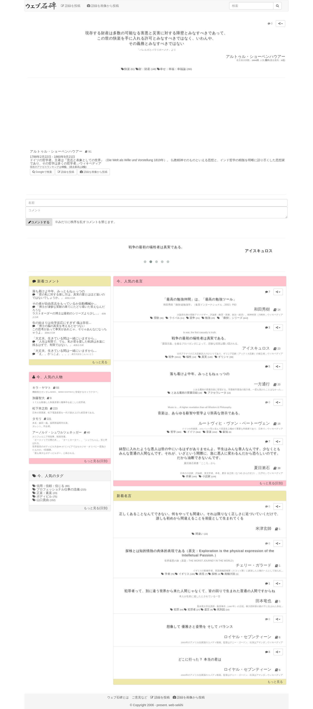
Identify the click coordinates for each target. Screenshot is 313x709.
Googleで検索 (42, 171)
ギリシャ (224, 356)
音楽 (210, 431)
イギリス (185, 573)
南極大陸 (229, 573)
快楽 (128, 69)
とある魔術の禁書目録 (185, 392)
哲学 (174, 431)
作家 (189, 476)
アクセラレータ (217, 392)
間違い (200, 533)
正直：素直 (44, 493)
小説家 (207, 476)
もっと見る (99, 362)
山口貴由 (43, 500)
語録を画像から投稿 (103, 5)
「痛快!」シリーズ (233, 317)
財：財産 (146, 69)
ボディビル (44, 496)
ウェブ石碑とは (118, 697)
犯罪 (177, 609)
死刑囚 (222, 609)
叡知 (225, 431)
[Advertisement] (156, 113)
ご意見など (139, 697)
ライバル (175, 317)
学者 (168, 573)
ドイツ (192, 431)
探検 (214, 573)
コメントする (39, 222)
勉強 (208, 317)
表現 (201, 573)
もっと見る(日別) (95, 461)
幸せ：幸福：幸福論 (174, 69)
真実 (205, 356)
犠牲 (190, 356)
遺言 (207, 609)
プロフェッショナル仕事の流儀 (59, 489)
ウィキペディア (90, 163)
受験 (157, 317)
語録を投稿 (70, 5)
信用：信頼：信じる (51, 486)
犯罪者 (192, 609)
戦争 (173, 356)
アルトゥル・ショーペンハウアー (61, 151)
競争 (193, 317)
